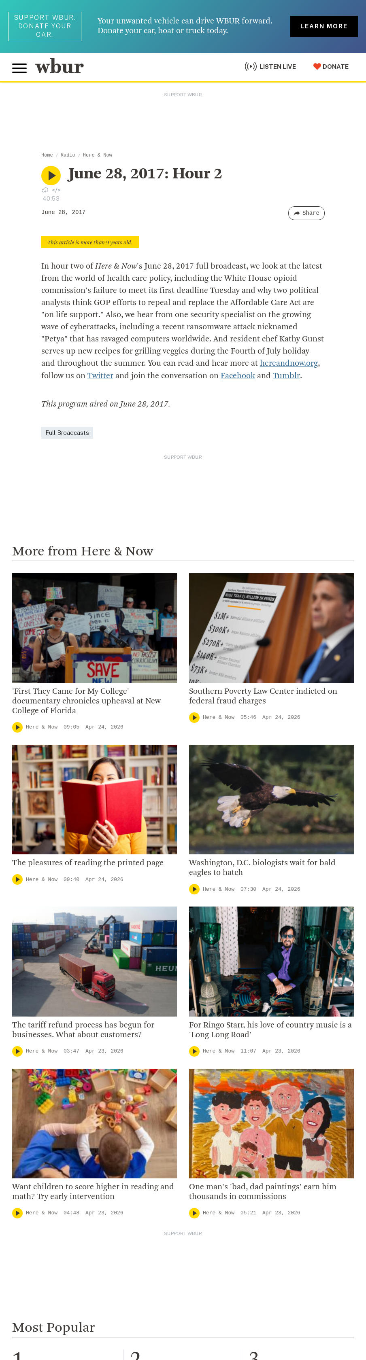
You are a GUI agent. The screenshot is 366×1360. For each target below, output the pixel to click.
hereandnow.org (289, 364)
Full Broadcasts (67, 432)
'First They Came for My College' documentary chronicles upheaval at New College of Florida (86, 701)
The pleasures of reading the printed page (88, 863)
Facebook (238, 376)
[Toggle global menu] (19, 68)
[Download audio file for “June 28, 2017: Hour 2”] (45, 189)
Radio (68, 155)
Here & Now (97, 155)
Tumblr (286, 376)
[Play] (17, 727)
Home (47, 155)
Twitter (100, 376)
